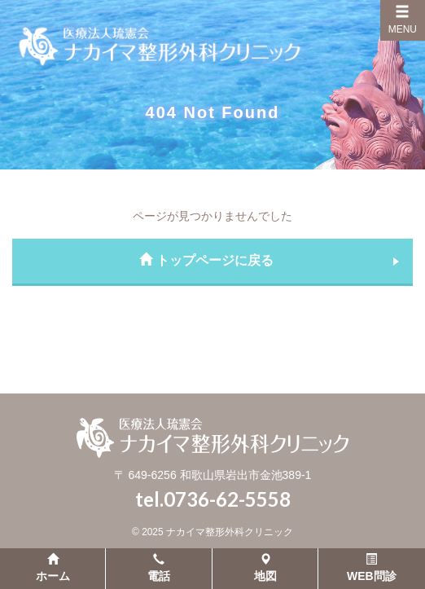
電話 (158, 567)
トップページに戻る (206, 260)
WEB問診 (372, 567)
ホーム (53, 567)
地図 (265, 567)
